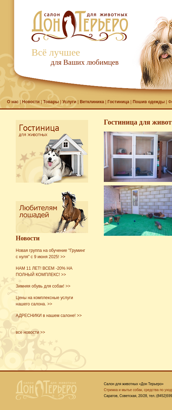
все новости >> (30, 332)
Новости (31, 101)
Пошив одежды (148, 101)
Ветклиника (92, 101)
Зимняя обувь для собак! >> (43, 286)
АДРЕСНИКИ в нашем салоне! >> (49, 315)
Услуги (69, 101)
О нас (13, 101)
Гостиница (118, 101)
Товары (51, 101)
